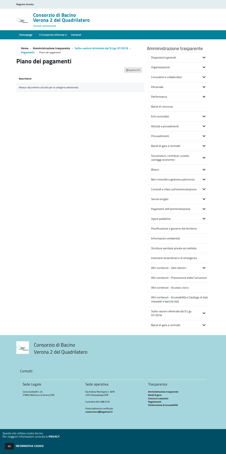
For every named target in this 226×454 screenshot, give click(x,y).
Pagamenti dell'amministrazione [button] (170, 209)
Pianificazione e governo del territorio (174, 228)
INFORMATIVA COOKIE (30, 446)
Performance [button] (159, 97)
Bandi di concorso (162, 106)
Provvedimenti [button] (160, 136)
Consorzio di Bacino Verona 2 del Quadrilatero (61, 19)
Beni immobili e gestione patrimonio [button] (173, 179)
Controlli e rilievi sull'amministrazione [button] (173, 189)
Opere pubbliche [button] (161, 219)
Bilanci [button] (155, 169)
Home (24, 48)
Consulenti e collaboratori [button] (166, 77)
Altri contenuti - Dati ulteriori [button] (168, 268)
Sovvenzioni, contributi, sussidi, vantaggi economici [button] (170, 158)
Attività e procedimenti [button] (165, 126)
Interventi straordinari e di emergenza (174, 258)
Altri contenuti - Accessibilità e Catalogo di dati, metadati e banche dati (179, 299)
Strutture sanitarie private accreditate (173, 248)
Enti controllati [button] (160, 116)
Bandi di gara (154, 395)
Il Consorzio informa (51, 35)
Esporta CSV (133, 70)
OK (9, 446)
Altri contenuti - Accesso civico (170, 287)
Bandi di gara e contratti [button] (165, 146)
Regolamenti (154, 402)
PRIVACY (53, 436)
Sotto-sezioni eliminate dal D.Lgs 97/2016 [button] (171, 313)
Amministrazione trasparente (51, 48)
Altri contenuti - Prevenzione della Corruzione (179, 278)
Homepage (25, 35)
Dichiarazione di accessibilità (163, 405)
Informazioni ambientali (165, 238)
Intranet (76, 35)
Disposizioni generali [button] (163, 57)
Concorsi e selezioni (158, 398)
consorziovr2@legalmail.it (99, 412)
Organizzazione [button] (160, 67)
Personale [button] (157, 87)
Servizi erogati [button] (159, 199)
